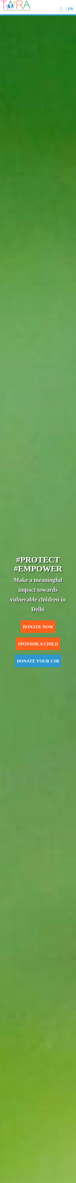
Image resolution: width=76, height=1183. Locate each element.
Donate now (38, 626)
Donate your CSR (38, 661)
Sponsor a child (38, 644)
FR (69, 9)
